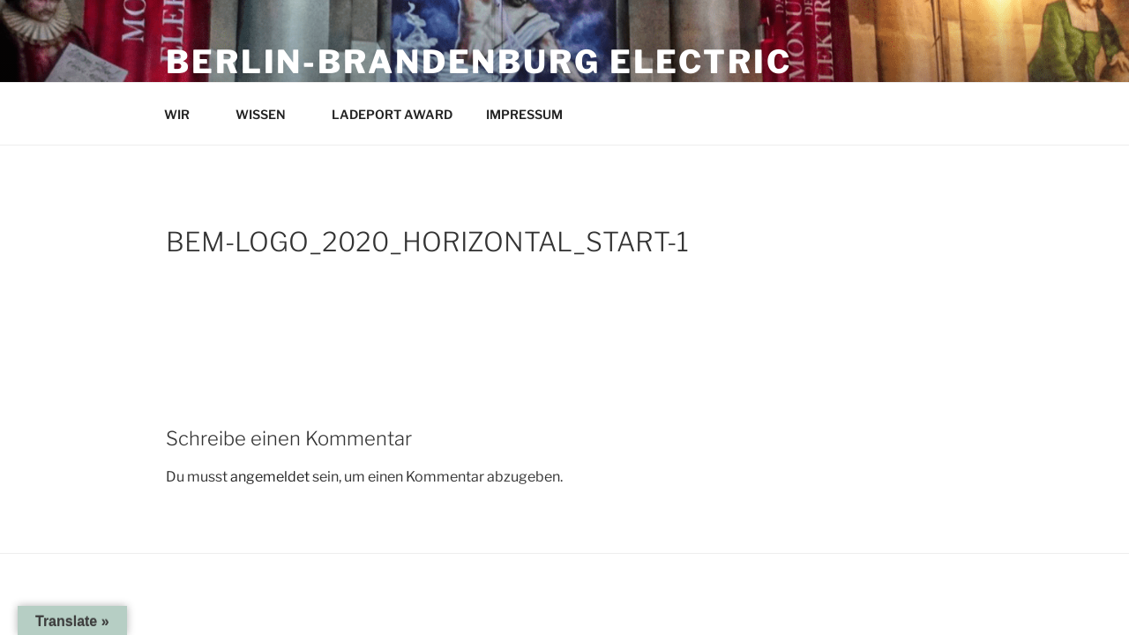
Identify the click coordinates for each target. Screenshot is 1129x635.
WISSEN (269, 114)
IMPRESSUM (532, 114)
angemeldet (270, 476)
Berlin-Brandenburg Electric (479, 61)
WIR (185, 114)
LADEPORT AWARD (392, 114)
